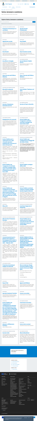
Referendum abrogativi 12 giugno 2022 (22, 384)
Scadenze (29, 381)
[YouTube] (25, 3)
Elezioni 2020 (20, 396)
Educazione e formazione (13, 392)
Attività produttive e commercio (13, 383)
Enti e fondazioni (3, 381)
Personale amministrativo (4, 383)
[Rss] (28, 3)
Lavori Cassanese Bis (21, 378)
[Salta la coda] (12, 1)
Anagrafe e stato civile (12, 381)
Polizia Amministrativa (21, 381)
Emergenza (11, 395)
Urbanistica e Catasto (21, 395)
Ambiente (11, 380)
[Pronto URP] (17, 1)
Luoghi (28, 387)
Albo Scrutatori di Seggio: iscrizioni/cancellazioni (12, 379)
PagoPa (19, 380)
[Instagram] (26, 3)
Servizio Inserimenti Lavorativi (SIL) (22, 389)
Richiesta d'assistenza (12, 403)
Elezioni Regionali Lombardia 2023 (14, 394)
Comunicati (29, 379)
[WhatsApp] (20, 3)
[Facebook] (22, 3)
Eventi (28, 388)
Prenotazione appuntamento (13, 401)
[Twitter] (23, 3)
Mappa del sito (5, 413)
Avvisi (28, 380)
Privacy (19, 401)
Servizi (4, 9)
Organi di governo (3, 378)
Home (2, 9)
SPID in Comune (20, 391)
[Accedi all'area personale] (31, 1)
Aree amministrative (4, 379)
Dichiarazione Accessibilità (21, 404)
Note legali (20, 403)
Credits (3, 413)
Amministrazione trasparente (22, 400)
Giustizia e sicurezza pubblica (13, 396)
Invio (34, 21)
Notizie (28, 378)
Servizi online (20, 390)
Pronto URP (3, 410)
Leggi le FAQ (11, 400)
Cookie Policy (20, 402)
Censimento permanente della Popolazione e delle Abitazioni (13, 386)
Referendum (20, 382)
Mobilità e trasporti (21, 379)
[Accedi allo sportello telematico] (24, 1)
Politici (2, 382)
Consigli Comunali (29, 382)
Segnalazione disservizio (12, 402)
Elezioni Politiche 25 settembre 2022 (14, 393)
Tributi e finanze (20, 394)
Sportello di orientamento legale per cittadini (22, 393)
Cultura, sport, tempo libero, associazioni (13, 389)
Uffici (2, 380)
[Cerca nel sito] (34, 4)
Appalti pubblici (11, 382)
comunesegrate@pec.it (4, 408)
